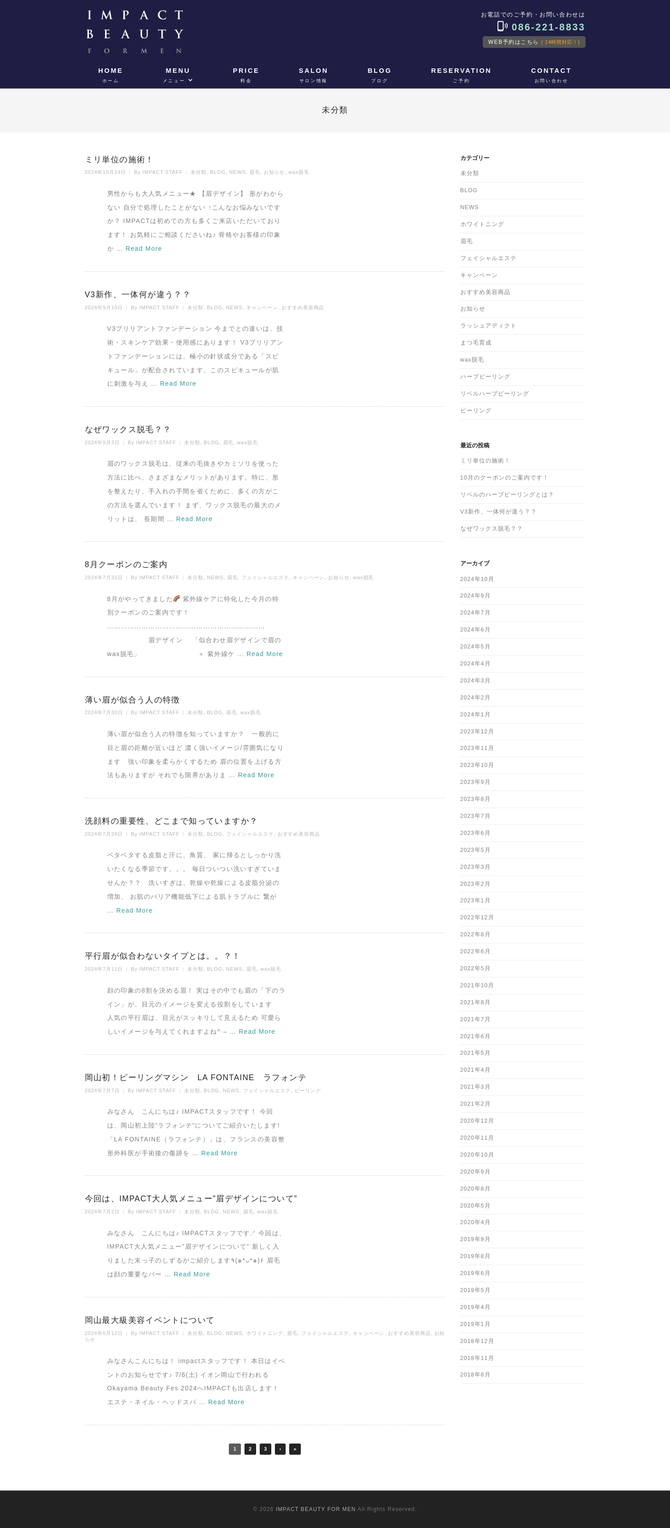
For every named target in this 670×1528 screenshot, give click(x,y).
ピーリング (308, 1090)
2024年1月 (475, 714)
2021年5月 (475, 1053)
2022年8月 (475, 934)
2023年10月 (477, 765)
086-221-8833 (541, 27)
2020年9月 (475, 1172)
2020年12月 (477, 1121)
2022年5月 (475, 968)
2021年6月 (475, 1036)
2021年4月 (475, 1070)
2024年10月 (477, 579)
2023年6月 (475, 833)
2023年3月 (475, 867)
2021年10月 (477, 985)
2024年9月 (475, 596)
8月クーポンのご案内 (126, 564)
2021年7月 (475, 1019)
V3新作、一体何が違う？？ (138, 294)
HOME (110, 75)
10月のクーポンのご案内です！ (504, 478)
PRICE (246, 75)
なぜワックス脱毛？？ (128, 429)
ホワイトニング (264, 1333)
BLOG (379, 75)
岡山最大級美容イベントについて (150, 1320)
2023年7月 (475, 816)
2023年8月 (475, 799)
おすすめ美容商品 (303, 307)
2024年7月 (475, 613)
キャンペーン (262, 307)
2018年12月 (477, 1341)
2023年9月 (475, 782)
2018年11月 (477, 1358)
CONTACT (551, 75)
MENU (176, 75)
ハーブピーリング (485, 377)
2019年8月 (475, 1256)
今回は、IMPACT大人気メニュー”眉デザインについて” (191, 1198)
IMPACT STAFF (163, 172)
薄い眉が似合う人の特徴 (132, 699)
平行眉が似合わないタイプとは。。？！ (163, 955)
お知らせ (274, 172)
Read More (144, 248)
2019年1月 (475, 1324)
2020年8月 (475, 1189)
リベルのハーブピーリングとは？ (507, 495)
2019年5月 (475, 1290)
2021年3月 (475, 1087)
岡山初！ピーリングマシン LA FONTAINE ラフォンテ (196, 1077)
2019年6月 (475, 1273)
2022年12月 (477, 917)
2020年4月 (475, 1222)
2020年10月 (477, 1155)
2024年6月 (475, 630)
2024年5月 (475, 647)
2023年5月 (475, 850)
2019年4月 (475, 1307)
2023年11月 (477, 748)
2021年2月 (475, 1104)
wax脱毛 (298, 172)
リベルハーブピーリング (494, 394)
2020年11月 (477, 1138)
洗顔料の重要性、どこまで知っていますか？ (171, 821)
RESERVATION (461, 75)
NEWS (237, 172)
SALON (313, 75)
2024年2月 (475, 698)
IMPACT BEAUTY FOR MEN (316, 1509)
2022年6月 (475, 951)
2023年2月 (475, 884)
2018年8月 (475, 1375)
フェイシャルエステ (265, 577)
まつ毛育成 (476, 343)
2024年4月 (475, 664)
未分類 (198, 172)
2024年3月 (475, 681)
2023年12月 (477, 731)
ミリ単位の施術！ (119, 159)
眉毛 (254, 172)
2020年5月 (475, 1206)
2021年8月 (475, 1002)
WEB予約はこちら (534, 42)
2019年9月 (475, 1239)
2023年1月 (475, 900)
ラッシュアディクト (488, 326)
